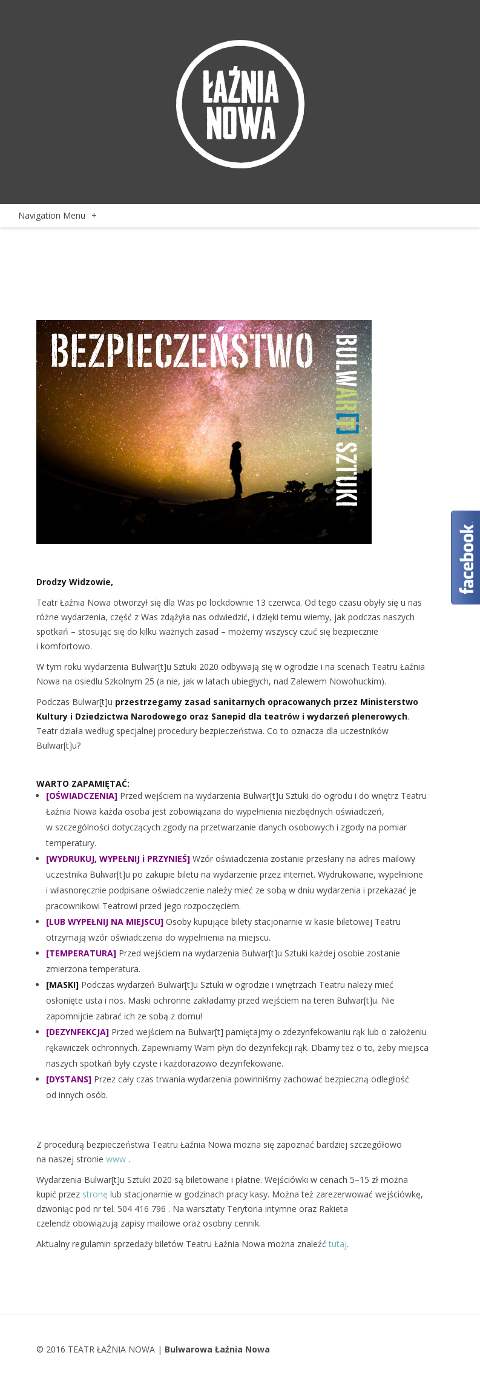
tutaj (338, 1244)
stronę (95, 1194)
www (116, 1159)
